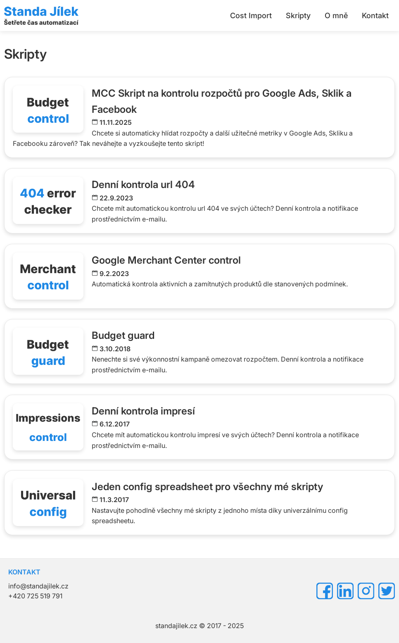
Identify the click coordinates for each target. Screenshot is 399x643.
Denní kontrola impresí (143, 411)
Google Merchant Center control (166, 260)
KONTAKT (24, 572)
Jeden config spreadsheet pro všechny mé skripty (207, 487)
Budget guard (123, 335)
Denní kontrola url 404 (143, 185)
